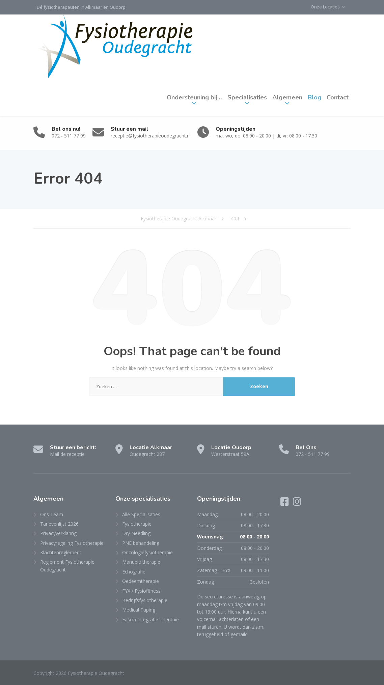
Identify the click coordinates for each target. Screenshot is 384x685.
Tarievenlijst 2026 (59, 524)
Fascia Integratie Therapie (150, 619)
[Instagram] (297, 503)
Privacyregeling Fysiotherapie (72, 543)
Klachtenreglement (60, 552)
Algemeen (287, 97)
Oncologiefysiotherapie (147, 552)
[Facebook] (285, 503)
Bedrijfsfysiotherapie (144, 600)
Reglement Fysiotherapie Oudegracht (67, 565)
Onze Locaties (325, 7)
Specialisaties (247, 97)
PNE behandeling (140, 543)
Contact (338, 97)
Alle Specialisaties (141, 514)
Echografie (133, 571)
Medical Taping (138, 609)
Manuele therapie (141, 562)
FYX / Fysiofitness (141, 591)
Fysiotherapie (137, 524)
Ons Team (51, 514)
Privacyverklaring (58, 533)
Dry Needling (136, 533)
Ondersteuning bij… (194, 97)
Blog (314, 97)
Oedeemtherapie (140, 581)
